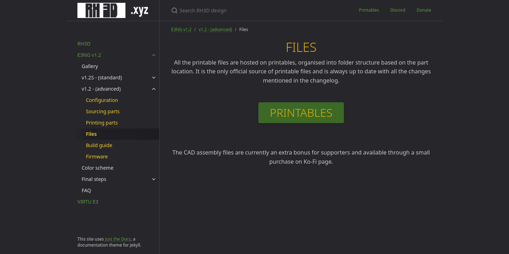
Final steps (94, 179)
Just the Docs (118, 239)
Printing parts (102, 122)
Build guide (99, 145)
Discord (397, 10)
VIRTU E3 (87, 201)
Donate (424, 10)
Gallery (90, 66)
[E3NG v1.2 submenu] (153, 55)
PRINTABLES (301, 112)
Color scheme (97, 167)
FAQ (86, 190)
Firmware (97, 156)
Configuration (102, 100)
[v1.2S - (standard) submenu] (153, 77)
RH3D (83, 43)
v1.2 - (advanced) (101, 88)
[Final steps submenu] (153, 179)
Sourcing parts (103, 111)
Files (91, 134)
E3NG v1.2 (89, 55)
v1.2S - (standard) (102, 77)
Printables (369, 10)
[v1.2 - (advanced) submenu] (153, 89)
